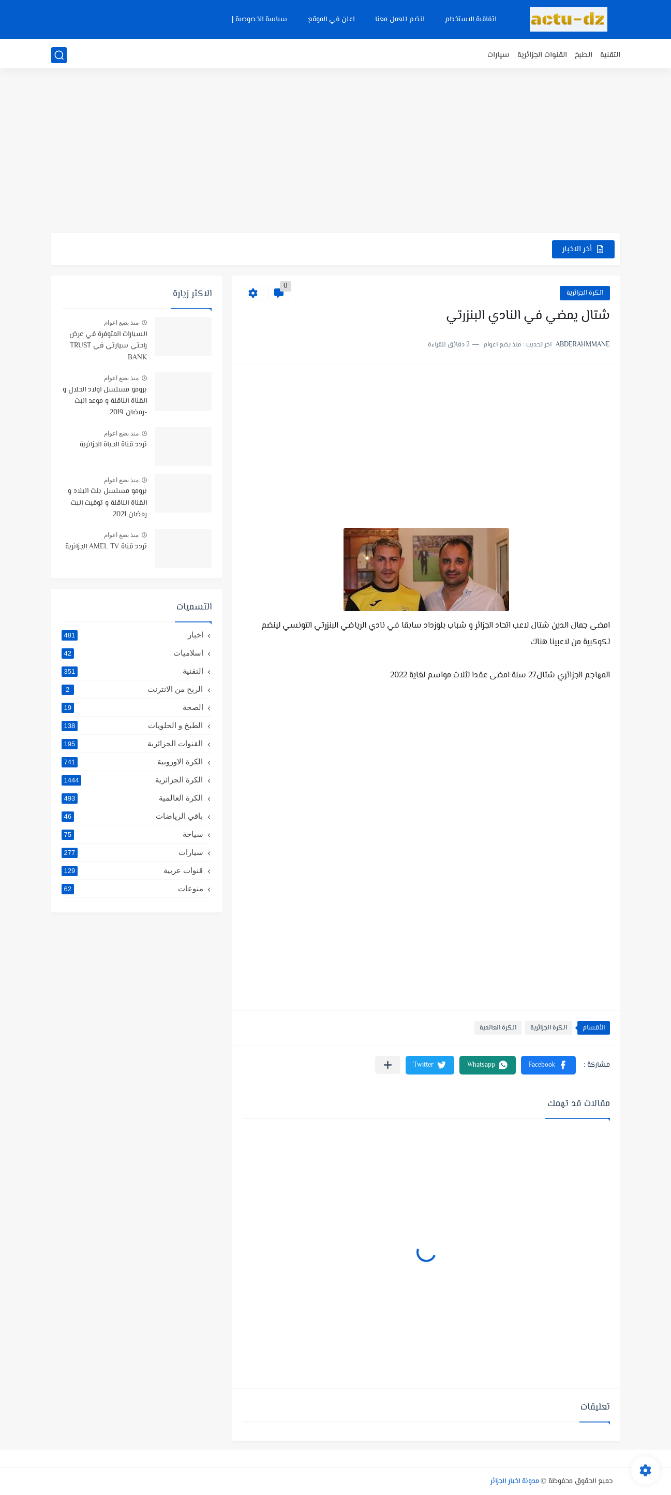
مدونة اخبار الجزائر (514, 1481)
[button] (548, 1065)
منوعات (132, 888)
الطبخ (583, 55)
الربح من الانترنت (132, 689)
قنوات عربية (132, 870)
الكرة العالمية (498, 1028)
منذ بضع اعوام (121, 322)
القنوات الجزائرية (542, 55)
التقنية (610, 55)
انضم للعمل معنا (399, 19)
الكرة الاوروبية (132, 761)
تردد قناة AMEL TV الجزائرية (106, 547)
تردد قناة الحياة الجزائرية (113, 445)
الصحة (132, 707)
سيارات (498, 55)
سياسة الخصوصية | (259, 19)
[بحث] (59, 55)
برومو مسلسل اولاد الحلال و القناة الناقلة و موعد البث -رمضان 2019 (105, 401)
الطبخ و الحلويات (132, 725)
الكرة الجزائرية (584, 293)
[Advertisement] (335, 152)
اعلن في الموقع (331, 19)
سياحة (132, 834)
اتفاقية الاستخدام (470, 19)
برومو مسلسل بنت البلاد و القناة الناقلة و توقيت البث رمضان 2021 (107, 503)
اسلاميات (132, 653)
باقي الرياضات (132, 816)
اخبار (132, 635)
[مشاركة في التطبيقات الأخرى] (387, 1065)
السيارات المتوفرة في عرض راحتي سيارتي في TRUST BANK (108, 346)
